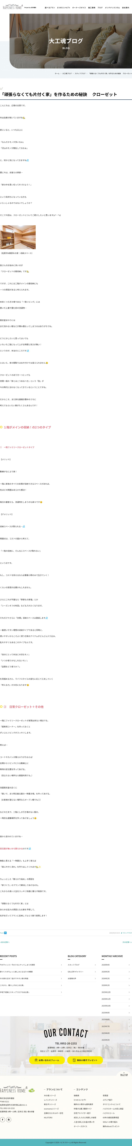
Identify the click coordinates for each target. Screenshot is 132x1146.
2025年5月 (106, 1040)
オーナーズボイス (80, 1126)
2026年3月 (106, 971)
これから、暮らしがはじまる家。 (12, 985)
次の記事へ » (127, 942)
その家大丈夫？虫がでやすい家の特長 (14, 978)
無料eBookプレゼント (111, 1126)
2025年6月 (106, 1033)
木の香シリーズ (50, 1095)
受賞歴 (105, 1095)
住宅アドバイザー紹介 (82, 1113)
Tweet (2, 933)
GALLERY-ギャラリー (75, 971)
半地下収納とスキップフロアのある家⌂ (14, 992)
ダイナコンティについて (111, 1104)
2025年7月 (106, 1026)
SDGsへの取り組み (110, 1122)
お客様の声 (72, 978)
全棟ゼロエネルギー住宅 (53, 1113)
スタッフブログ (127, 933)
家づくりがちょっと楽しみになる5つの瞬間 (16, 971)
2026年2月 (106, 978)
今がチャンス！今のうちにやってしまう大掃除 (17, 965)
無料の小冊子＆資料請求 (83, 1104)
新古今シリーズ (50, 1104)
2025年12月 (106, 992)
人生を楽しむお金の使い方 (84, 1122)
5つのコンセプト (80, 1100)
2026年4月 (106, 965)
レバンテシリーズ (50, 1100)
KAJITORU (48, 1117)
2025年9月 (106, 1012)
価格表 (76, 1095)
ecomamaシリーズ (51, 1108)
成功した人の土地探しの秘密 (85, 1117)
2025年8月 (106, 1019)
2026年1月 (106, 985)
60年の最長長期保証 (111, 1117)
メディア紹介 (107, 1100)
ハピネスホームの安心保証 (113, 1108)
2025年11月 (106, 999)
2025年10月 (106, 1006)
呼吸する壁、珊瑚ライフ (82, 1108)
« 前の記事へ (5, 942)
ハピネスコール (109, 1113)
